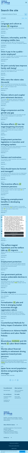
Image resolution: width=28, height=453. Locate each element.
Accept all (14, 235)
